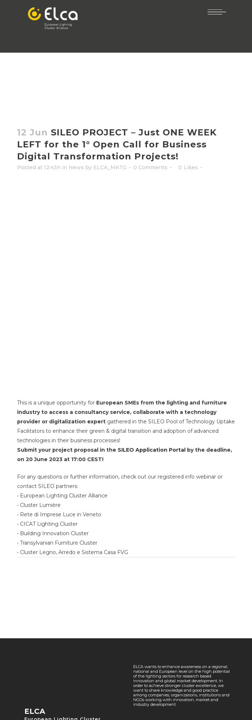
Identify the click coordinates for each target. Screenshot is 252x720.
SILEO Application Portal (152, 450)
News (76, 167)
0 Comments (150, 167)
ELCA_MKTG (110, 167)
